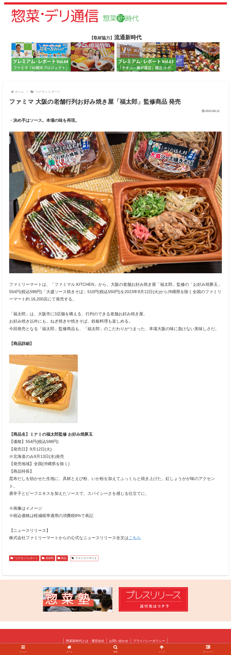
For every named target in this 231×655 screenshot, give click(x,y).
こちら (135, 538)
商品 (62, 558)
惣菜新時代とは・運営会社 (85, 641)
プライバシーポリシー (149, 641)
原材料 (48, 558)
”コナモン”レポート (24, 558)
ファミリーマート (84, 558)
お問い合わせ (118, 641)
